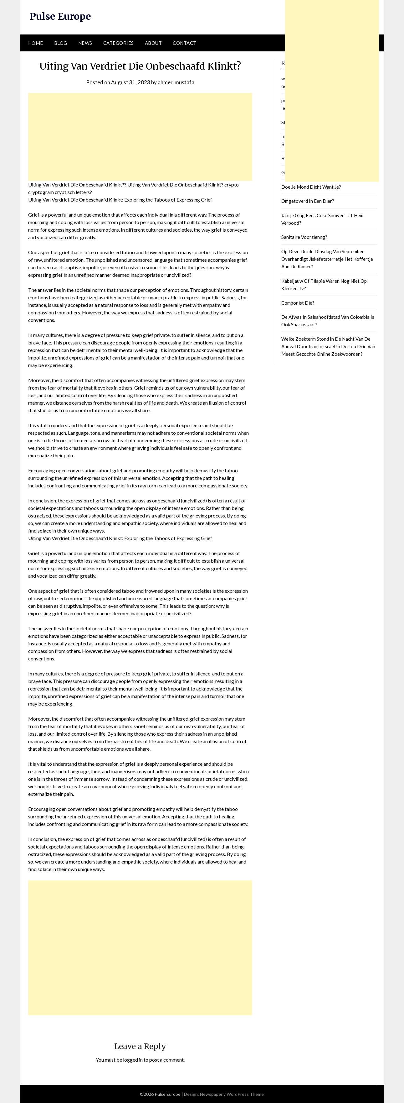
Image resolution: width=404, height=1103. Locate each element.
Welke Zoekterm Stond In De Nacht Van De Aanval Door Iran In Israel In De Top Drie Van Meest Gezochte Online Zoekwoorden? (328, 346)
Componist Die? (298, 303)
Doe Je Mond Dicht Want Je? (311, 187)
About (153, 43)
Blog (60, 43)
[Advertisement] (140, 137)
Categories (118, 43)
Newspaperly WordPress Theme (232, 1094)
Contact (185, 43)
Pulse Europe (60, 16)
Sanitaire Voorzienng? (304, 237)
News (85, 43)
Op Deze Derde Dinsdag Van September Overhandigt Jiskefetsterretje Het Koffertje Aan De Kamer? (327, 259)
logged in (133, 1060)
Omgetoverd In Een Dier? (307, 201)
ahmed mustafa (176, 82)
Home (35, 43)
